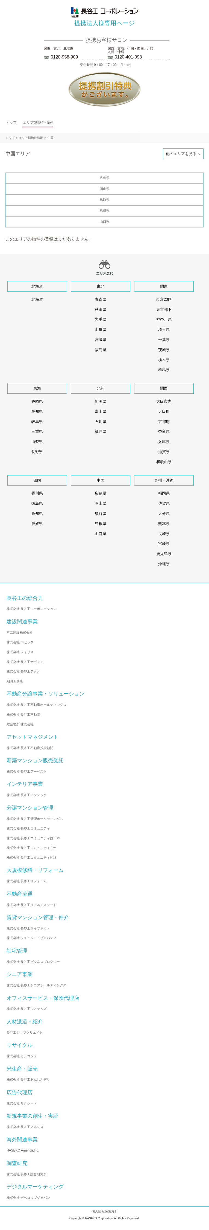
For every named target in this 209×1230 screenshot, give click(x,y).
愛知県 (37, 411)
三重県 (37, 431)
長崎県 (164, 533)
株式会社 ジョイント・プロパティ (32, 938)
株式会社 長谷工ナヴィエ (25, 662)
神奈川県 (164, 319)
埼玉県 (164, 329)
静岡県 (37, 401)
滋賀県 (164, 451)
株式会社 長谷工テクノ (23, 671)
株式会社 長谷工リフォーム (27, 881)
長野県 (37, 451)
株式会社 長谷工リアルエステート (32, 905)
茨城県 (164, 349)
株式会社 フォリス (20, 652)
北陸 (100, 388)
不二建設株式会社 (20, 633)
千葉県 (164, 339)
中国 (51, 137)
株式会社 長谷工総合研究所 (27, 1174)
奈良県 (164, 431)
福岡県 (164, 493)
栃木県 (164, 360)
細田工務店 (15, 681)
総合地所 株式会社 (20, 724)
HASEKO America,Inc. (23, 1150)
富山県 (100, 411)
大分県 (164, 513)
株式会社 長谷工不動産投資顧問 (30, 748)
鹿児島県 (164, 553)
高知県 (37, 513)
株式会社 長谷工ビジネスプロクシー (33, 962)
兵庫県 (164, 441)
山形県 (100, 329)
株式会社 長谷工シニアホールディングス (36, 985)
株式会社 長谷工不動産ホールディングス (36, 705)
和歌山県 (164, 462)
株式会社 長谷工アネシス (25, 1127)
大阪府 (164, 411)
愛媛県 (37, 523)
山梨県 (37, 441)
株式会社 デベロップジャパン (28, 1198)
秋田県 (100, 309)
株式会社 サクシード (22, 1103)
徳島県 (37, 503)
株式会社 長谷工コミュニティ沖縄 (32, 858)
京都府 (164, 421)
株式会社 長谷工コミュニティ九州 (32, 848)
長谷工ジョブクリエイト (25, 1033)
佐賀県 (164, 503)
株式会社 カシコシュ (22, 1056)
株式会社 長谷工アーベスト (27, 771)
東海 (37, 388)
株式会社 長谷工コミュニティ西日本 (33, 838)
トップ (11, 122)
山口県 (105, 222)
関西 (164, 388)
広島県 (105, 178)
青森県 (100, 299)
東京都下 (164, 309)
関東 (164, 286)
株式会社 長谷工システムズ (27, 1009)
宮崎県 (164, 543)
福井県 (100, 431)
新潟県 (100, 401)
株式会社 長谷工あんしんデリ (28, 1080)
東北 (100, 286)
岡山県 (105, 189)
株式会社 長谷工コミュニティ (28, 828)
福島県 (100, 349)
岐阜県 (37, 421)
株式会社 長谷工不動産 (23, 715)
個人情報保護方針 (105, 1211)
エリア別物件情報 (37, 122)
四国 (37, 480)
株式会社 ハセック (20, 642)
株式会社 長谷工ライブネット (28, 928)
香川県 (37, 493)
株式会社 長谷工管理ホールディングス (35, 819)
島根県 (105, 211)
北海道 (37, 286)
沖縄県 (164, 564)
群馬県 (164, 369)
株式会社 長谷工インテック (27, 795)
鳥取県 (105, 200)
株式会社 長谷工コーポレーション (32, 609)
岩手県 (100, 319)
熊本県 (164, 523)
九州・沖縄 (163, 480)
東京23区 (164, 299)
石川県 (100, 421)
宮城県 (100, 339)
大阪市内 (164, 401)
